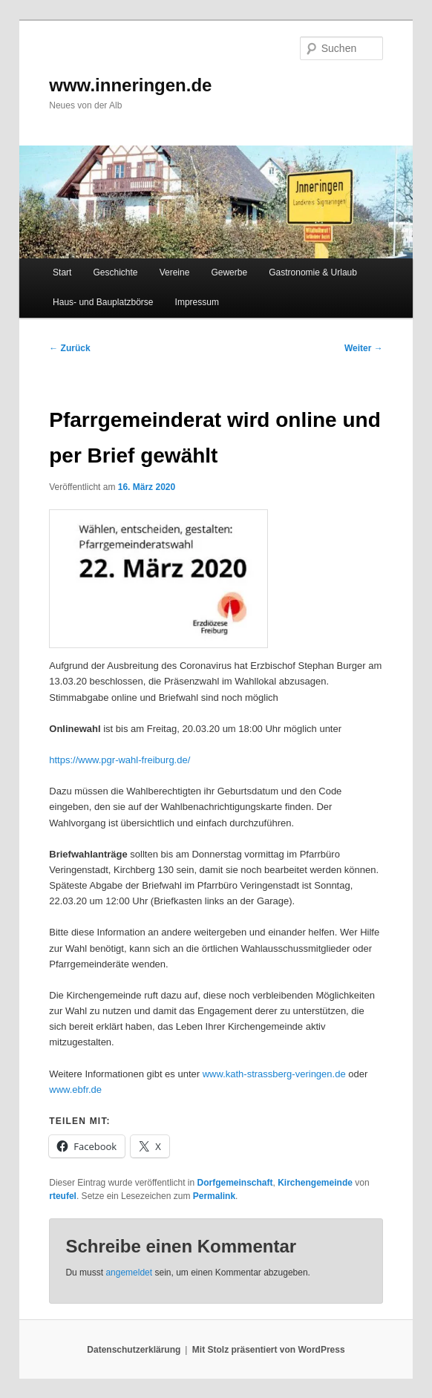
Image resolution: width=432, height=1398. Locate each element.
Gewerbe (229, 272)
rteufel (62, 1196)
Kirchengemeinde (315, 1182)
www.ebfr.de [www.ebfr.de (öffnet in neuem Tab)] (75, 1089)
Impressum (197, 302)
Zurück (69, 348)
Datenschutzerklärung (133, 1350)
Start (62, 272)
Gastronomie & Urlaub (313, 272)
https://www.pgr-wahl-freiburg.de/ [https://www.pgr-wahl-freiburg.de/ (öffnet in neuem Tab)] (119, 759)
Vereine (175, 272)
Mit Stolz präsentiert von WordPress (268, 1350)
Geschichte (116, 272)
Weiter (363, 348)
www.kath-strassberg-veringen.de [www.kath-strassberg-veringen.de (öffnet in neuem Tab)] (274, 1073)
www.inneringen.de (130, 85)
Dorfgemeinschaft (234, 1182)
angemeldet (128, 1272)
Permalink (214, 1196)
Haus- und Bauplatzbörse (103, 302)
